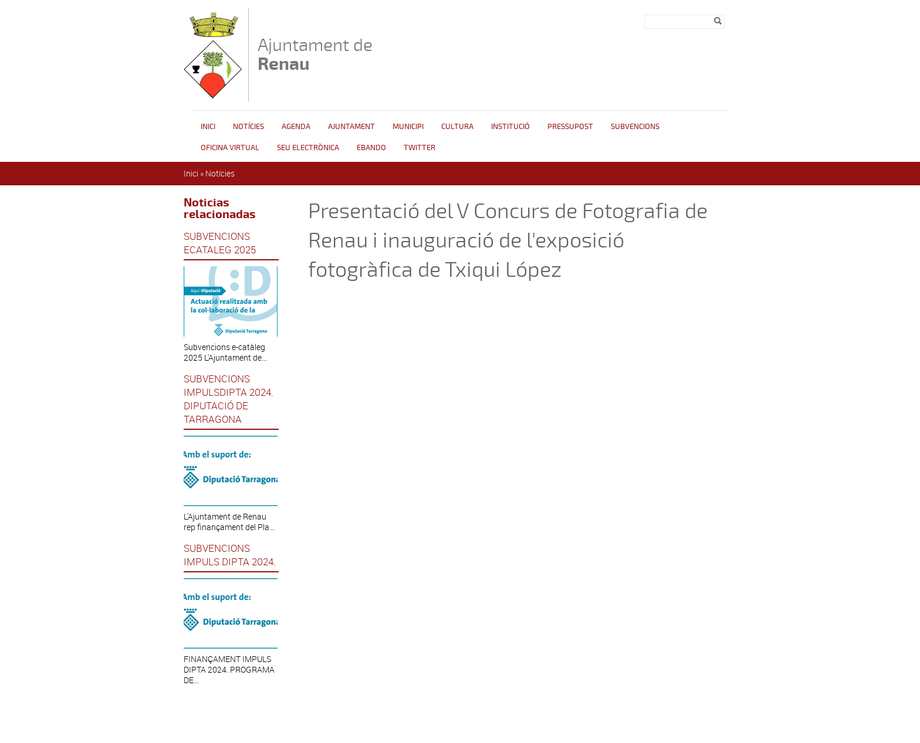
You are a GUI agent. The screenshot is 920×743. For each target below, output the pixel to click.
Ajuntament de (315, 54)
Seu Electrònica (308, 147)
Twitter (419, 147)
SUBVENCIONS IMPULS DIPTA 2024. (230, 554)
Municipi (408, 126)
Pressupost (570, 126)
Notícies (248, 126)
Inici (208, 126)
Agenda (296, 126)
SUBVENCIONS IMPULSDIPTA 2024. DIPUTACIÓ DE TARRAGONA (228, 399)
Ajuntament (351, 126)
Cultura (457, 126)
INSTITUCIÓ (510, 126)
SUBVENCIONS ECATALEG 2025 (220, 242)
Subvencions (635, 126)
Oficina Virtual (230, 147)
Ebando (371, 147)
